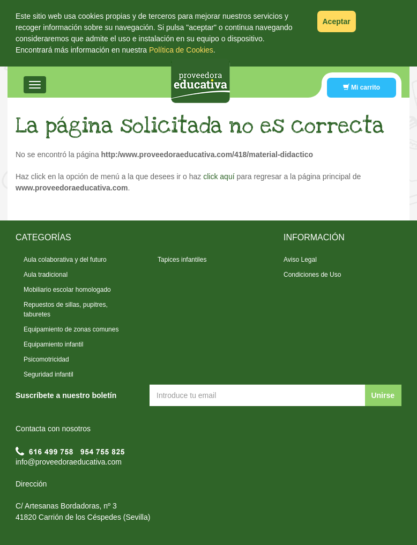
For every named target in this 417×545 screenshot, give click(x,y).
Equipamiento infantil (53, 344)
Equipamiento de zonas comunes (71, 329)
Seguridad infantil (48, 374)
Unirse (382, 395)
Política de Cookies (181, 50)
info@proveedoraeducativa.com (69, 462)
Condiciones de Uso (312, 274)
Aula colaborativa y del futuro (65, 259)
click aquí (218, 176)
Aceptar (337, 21)
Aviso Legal (300, 259)
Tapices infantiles (182, 259)
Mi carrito (361, 87)
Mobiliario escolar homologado (67, 289)
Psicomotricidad (46, 359)
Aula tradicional (46, 274)
